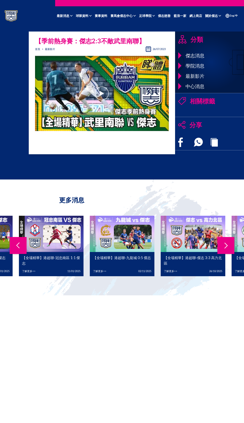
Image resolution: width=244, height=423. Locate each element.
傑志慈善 (164, 16)
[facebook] (180, 142)
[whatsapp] (198, 142)
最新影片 (50, 49)
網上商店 (195, 16)
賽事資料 (101, 16)
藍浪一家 (180, 16)
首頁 (37, 49)
